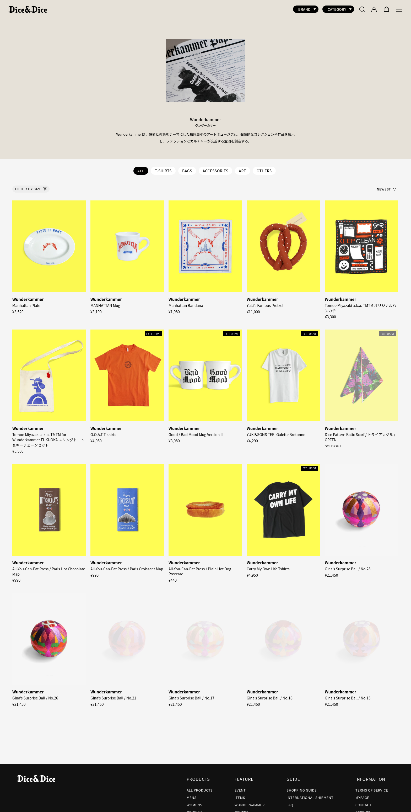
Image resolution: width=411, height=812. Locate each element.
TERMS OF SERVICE (371, 787)
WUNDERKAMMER (250, 802)
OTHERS (264, 168)
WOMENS (194, 802)
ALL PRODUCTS (200, 787)
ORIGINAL (195, 809)
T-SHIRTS (163, 168)
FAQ (289, 802)
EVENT (240, 787)
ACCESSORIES (215, 168)
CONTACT (363, 802)
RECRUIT (362, 809)
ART (242, 168)
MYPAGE (362, 794)
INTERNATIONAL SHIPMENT (309, 794)
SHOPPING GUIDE (301, 787)
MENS (192, 794)
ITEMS (240, 794)
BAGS (187, 168)
